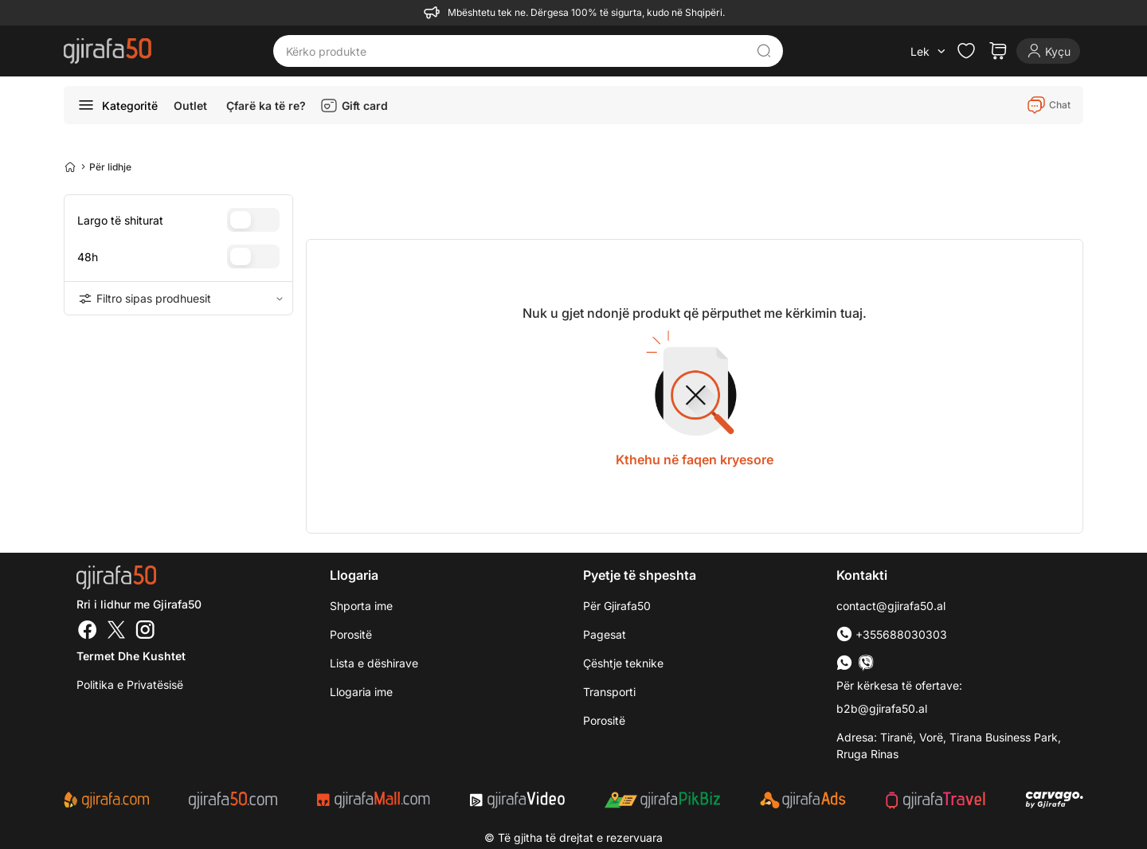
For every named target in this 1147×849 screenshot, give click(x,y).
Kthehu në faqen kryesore (694, 460)
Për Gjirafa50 (617, 605)
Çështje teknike (623, 663)
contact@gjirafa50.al (890, 605)
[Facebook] (87, 632)
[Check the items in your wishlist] (966, 51)
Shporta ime (361, 605)
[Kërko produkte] (516, 51)
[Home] (70, 166)
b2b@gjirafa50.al (881, 708)
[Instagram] (145, 632)
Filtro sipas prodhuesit (178, 299)
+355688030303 (891, 634)
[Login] (1048, 51)
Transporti (609, 691)
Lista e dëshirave (374, 663)
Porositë (351, 634)
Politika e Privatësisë (129, 684)
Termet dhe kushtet (131, 656)
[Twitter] (116, 632)
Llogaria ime (361, 691)
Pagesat (604, 634)
